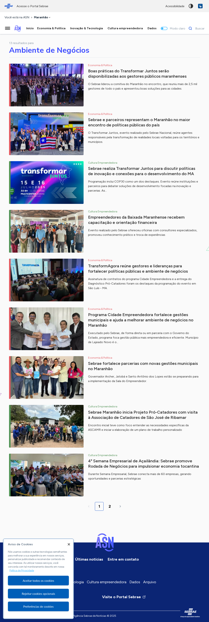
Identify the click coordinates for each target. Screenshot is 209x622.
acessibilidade (174, 6)
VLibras (200, 6)
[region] (38, 578)
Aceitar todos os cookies (38, 580)
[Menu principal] (8, 28)
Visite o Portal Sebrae (124, 597)
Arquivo (149, 582)
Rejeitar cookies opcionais (38, 593)
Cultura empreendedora (106, 582)
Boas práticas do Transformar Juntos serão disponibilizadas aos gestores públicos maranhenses (137, 73)
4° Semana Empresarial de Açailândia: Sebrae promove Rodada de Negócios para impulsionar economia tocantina (143, 463)
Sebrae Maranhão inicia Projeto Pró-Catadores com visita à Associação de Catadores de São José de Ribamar (143, 415)
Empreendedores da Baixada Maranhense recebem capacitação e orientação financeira (136, 220)
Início (30, 28)
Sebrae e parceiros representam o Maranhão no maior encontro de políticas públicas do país (139, 122)
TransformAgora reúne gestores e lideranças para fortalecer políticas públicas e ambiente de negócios (138, 268)
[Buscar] (195, 28)
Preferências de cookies (38, 606)
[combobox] (42, 17)
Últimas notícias (89, 559)
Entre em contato (123, 559)
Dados (134, 582)
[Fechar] (69, 544)
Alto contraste (191, 6)
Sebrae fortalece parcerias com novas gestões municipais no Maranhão (143, 366)
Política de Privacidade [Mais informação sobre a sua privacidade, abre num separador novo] (21, 570)
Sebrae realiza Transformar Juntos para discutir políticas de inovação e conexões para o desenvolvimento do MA (141, 171)
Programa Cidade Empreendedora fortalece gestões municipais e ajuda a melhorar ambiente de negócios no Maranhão (140, 320)
